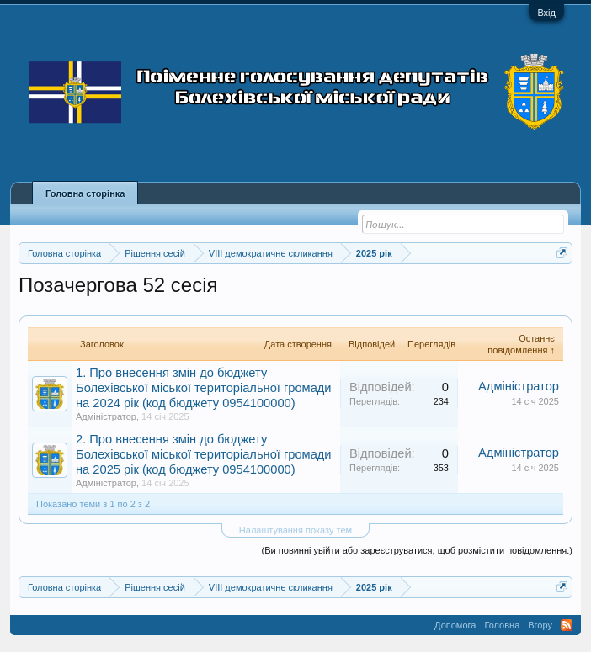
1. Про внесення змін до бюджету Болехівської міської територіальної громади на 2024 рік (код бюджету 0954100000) (204, 388)
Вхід (546, 13)
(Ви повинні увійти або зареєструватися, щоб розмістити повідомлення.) (417, 550)
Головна (501, 625)
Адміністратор (106, 416)
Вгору (540, 625)
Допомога (455, 625)
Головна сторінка (85, 193)
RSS (566, 625)
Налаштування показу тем (295, 530)
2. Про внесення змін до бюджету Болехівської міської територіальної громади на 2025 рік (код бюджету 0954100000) (204, 454)
